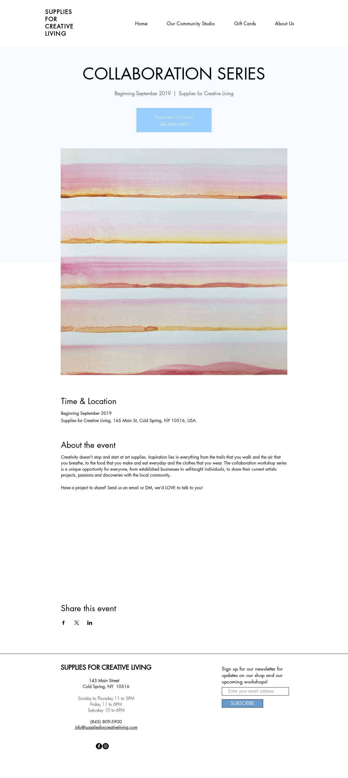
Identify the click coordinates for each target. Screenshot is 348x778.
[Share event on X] (76, 623)
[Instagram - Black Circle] (106, 746)
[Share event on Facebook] (63, 623)
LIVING (55, 33)
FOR (51, 19)
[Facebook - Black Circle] (99, 746)
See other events (174, 123)
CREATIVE (59, 26)
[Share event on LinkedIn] (89, 623)
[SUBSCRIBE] (242, 703)
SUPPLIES (58, 12)
